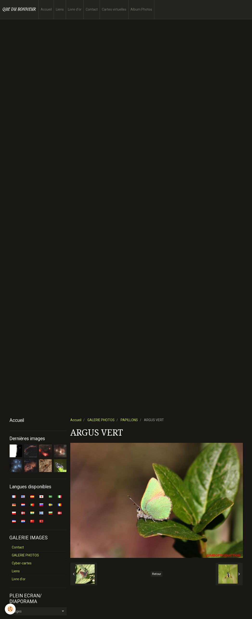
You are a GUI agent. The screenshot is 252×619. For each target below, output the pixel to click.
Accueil (46, 9)
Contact (92, 9)
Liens (60, 9)
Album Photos (141, 9)
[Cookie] (10, 609)
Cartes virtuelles (114, 9)
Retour (156, 574)
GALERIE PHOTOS (101, 420)
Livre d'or (75, 9)
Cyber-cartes (22, 563)
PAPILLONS (129, 420)
